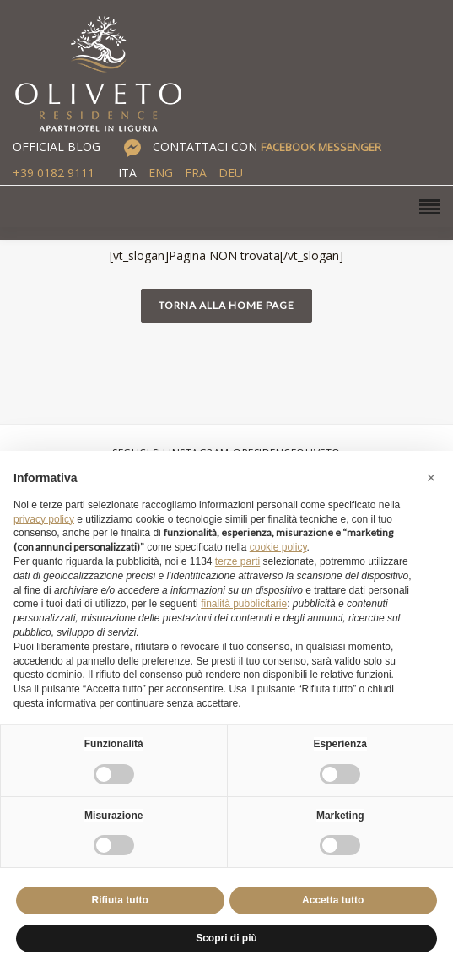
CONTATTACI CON (267, 146)
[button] (431, 477)
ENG (160, 173)
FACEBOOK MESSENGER (321, 147)
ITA (127, 173)
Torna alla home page (226, 305)
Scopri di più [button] (226, 938)
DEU (230, 173)
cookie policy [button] (278, 547)
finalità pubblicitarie (244, 604)
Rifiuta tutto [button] (120, 900)
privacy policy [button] (43, 519)
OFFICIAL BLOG (56, 146)
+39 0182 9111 (53, 173)
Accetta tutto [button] (333, 900)
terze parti (237, 561)
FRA (196, 173)
